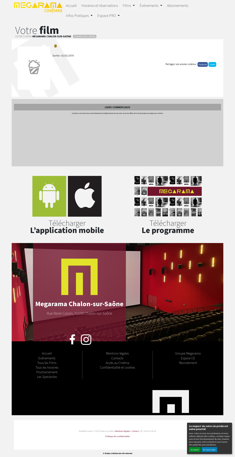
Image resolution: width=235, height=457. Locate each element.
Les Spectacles (47, 376)
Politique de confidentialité (117, 436)
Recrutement (188, 362)
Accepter (195, 449)
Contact (135, 431)
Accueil (71, 5)
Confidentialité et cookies (117, 367)
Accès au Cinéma (117, 362)
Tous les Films (47, 362)
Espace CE (188, 358)
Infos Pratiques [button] (78, 15)
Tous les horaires (47, 367)
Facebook (203, 64)
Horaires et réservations (99, 5)
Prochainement (47, 372)
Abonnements (177, 5)
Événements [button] (149, 5)
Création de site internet (121, 453)
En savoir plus (209, 449)
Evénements (46, 358)
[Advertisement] (117, 141)
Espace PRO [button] (107, 15)
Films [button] (127, 5)
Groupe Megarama (188, 353)
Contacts (117, 358)
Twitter (212, 64)
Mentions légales (117, 353)
